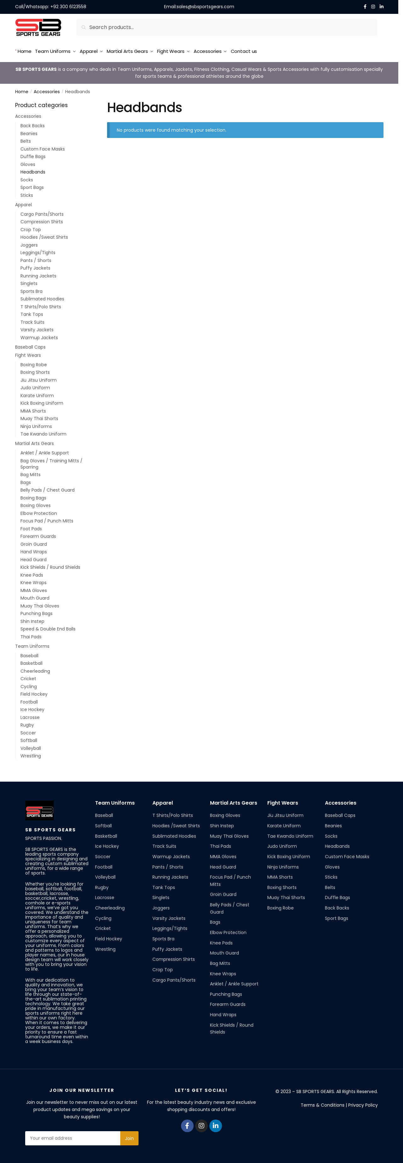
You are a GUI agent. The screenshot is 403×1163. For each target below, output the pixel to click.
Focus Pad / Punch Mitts (46, 519)
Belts (25, 139)
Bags (25, 480)
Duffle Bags (33, 154)
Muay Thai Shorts (39, 416)
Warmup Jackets (39, 335)
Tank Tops (31, 312)
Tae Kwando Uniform (43, 432)
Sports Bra (31, 289)
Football (29, 700)
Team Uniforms (32, 644)
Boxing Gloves (35, 503)
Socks (26, 177)
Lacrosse (30, 715)
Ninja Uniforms (36, 424)
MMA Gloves (33, 588)
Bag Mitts (30, 472)
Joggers (29, 243)
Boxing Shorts (35, 370)
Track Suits (32, 320)
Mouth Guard (34, 596)
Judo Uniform (35, 385)
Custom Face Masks (42, 147)
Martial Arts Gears (34, 441)
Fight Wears (28, 353)
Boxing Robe (33, 362)
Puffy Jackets (35, 266)
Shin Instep (32, 619)
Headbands (32, 170)
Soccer (28, 730)
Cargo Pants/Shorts (42, 212)
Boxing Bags (33, 496)
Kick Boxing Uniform (41, 401)
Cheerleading (35, 669)
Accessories (47, 89)
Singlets (28, 281)
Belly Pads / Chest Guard (47, 488)
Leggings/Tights (37, 250)
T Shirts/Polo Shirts (40, 304)
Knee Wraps (33, 580)
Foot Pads (31, 526)
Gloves (27, 162)
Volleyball (30, 746)
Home (21, 89)
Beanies (28, 131)
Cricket (28, 676)
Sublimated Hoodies (42, 297)
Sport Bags (32, 185)
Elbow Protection (38, 511)
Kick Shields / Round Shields (50, 565)
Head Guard (33, 557)
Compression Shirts (41, 219)
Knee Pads (31, 573)
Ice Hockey (32, 707)
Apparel (23, 202)
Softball (28, 738)
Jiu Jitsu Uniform (38, 378)
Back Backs (32, 123)
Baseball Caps (30, 345)
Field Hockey (34, 692)
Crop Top (30, 227)
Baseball (29, 653)
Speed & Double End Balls (48, 627)
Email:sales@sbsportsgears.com (199, 6)
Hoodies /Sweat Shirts (44, 235)
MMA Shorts (33, 408)
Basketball (31, 661)
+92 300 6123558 (68, 6)
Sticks (26, 193)
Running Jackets (38, 274)
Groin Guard (33, 542)
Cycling (28, 684)
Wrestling (30, 753)
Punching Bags (36, 611)
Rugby (27, 723)
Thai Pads (31, 634)
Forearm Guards (38, 534)
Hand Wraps (33, 549)
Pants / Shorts (35, 258)
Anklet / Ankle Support (44, 451)
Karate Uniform (37, 393)
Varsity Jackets (37, 327)
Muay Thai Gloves (39, 604)
